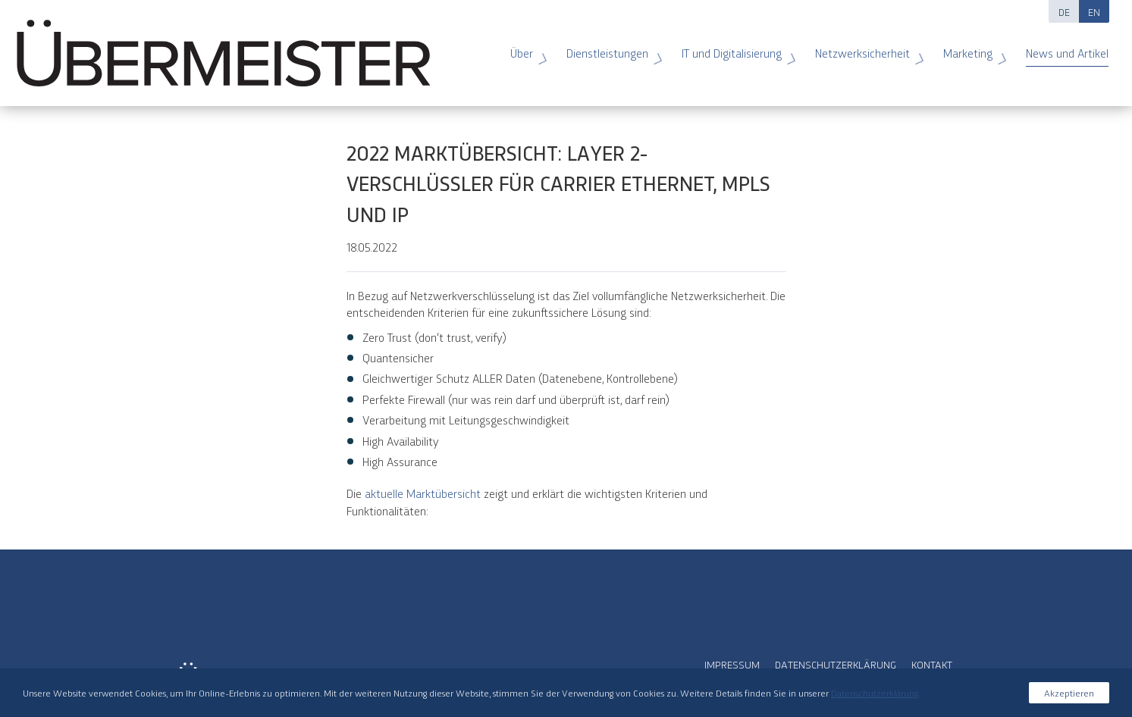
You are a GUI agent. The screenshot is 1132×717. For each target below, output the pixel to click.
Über (524, 48)
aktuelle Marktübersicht (424, 493)
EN (1094, 11)
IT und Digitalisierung (734, 48)
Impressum (732, 664)
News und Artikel (1060, 48)
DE (1064, 11)
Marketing (970, 48)
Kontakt (931, 664)
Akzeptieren (1069, 692)
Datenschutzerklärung (835, 664)
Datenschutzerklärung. (875, 692)
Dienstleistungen (610, 48)
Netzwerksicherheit (865, 48)
